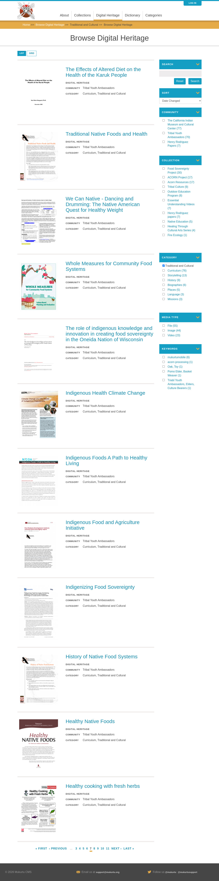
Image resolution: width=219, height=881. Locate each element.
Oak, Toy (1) (178, 357)
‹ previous (58, 848)
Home (26, 24)
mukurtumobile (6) (182, 348)
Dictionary (132, 15)
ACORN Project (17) (182, 178)
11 (108, 848)
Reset (179, 81)
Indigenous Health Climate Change (105, 393)
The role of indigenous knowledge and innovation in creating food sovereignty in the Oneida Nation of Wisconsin (109, 333)
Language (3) (182, 287)
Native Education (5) (182, 222)
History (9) (178, 273)
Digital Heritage (108, 15)
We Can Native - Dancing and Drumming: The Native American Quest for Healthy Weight (103, 204)
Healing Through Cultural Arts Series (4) (182, 229)
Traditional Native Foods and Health (106, 134)
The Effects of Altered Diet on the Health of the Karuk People (103, 72)
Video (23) (177, 325)
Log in (192, 3)
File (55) (176, 315)
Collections (82, 15)
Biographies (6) (182, 278)
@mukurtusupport (187, 872)
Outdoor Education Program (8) (181, 194)
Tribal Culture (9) (182, 187)
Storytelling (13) (182, 268)
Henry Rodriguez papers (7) (180, 215)
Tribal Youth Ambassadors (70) (182, 135)
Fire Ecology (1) (182, 235)
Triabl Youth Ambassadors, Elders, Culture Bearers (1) (182, 375)
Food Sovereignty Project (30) (182, 171)
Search (195, 81)
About (64, 15)
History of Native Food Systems (102, 656)
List (22, 53)
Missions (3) (180, 292)
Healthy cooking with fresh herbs (103, 786)
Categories (153, 15)
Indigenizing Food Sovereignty (100, 587)
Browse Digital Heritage (50, 24)
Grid (31, 53)
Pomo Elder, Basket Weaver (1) (180, 364)
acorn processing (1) (182, 353)
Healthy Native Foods (90, 721)
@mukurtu (170, 872)
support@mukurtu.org (107, 872)
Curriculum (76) (182, 263)
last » (129, 848)
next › (116, 848)
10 (102, 848)
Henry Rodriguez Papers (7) (180, 144)
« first (41, 848)
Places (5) (178, 283)
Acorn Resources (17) (182, 182)
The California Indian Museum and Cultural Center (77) (181, 125)
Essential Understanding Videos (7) (181, 205)
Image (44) (178, 320)
